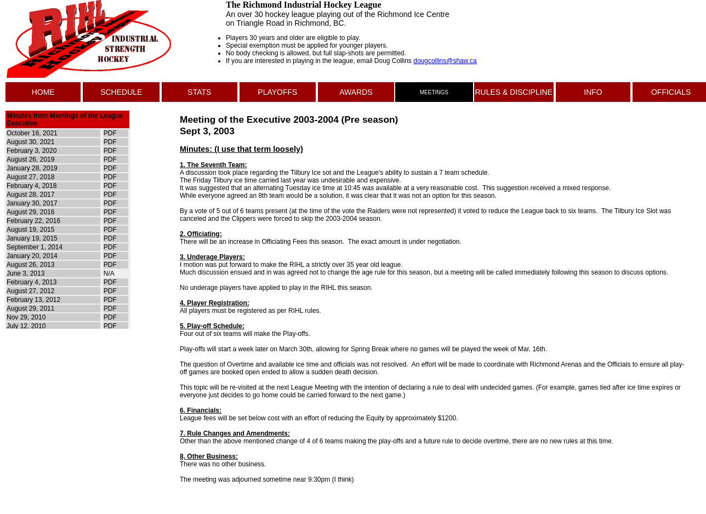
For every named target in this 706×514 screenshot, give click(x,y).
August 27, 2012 (30, 291)
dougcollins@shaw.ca (445, 61)
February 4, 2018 (31, 186)
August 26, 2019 (30, 159)
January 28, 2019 (32, 168)
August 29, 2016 (30, 212)
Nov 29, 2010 (26, 317)
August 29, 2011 (30, 308)
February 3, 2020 (31, 151)
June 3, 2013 (25, 273)
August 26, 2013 (30, 265)
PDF (110, 133)
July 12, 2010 (26, 326)
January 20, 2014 (32, 256)
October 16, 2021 (32, 133)
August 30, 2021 (30, 142)
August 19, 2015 (30, 229)
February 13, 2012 (33, 300)
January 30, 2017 (32, 203)
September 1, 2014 (34, 247)
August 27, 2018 (30, 177)
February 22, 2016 (33, 221)
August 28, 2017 (30, 194)
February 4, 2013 (31, 282)
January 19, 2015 (32, 238)
